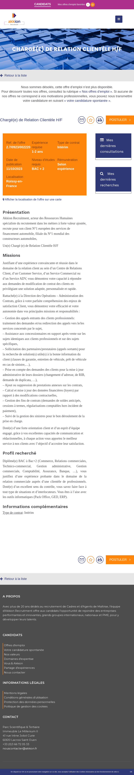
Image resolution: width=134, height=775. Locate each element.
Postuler (119, 120)
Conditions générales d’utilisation (26, 697)
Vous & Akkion (13, 663)
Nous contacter (14, 672)
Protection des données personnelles (29, 702)
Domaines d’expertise (19, 659)
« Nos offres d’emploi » (95, 91)
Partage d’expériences (19, 667)
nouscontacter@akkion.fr (20, 748)
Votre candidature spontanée (24, 650)
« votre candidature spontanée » (87, 100)
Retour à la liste (13, 75)
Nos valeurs (12, 654)
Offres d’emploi (14, 645)
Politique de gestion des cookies (25, 706)
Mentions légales (15, 693)
